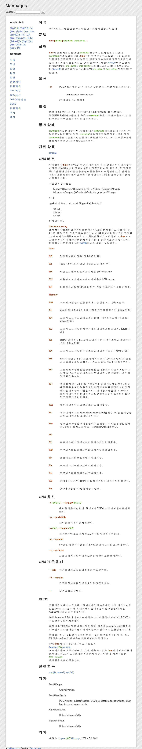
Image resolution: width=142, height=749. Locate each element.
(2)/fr (17, 35)
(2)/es (31, 31)
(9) (28, 28)
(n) (31, 28)
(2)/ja (18, 38)
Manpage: (10, 12)
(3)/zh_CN (21, 44)
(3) (18, 28)
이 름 (42, 22)
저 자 (42, 678)
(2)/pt (30, 41)
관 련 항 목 (47, 147)
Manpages (16, 5)
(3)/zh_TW (15, 48)
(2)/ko (13, 41)
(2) (14, 28)
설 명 (42, 46)
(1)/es (25, 31)
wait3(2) (70, 672)
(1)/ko (30, 38)
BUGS (43, 599)
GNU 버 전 (47, 159)
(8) (24, 28)
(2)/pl (24, 41)
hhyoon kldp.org (69, 738)
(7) (21, 28)
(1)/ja (12, 38)
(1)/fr (12, 35)
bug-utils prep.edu (60, 647)
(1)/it (28, 35)
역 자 (42, 732)
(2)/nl (18, 41)
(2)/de (19, 31)
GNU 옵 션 (47, 497)
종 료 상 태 (47, 125)
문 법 (42, 34)
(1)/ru (12, 44)
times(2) (112, 62)
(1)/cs (13, 31)
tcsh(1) (83, 243)
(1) (11, 28)
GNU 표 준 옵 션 (51, 562)
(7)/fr (22, 35)
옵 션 (42, 78)
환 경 (42, 106)
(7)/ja (23, 38)
